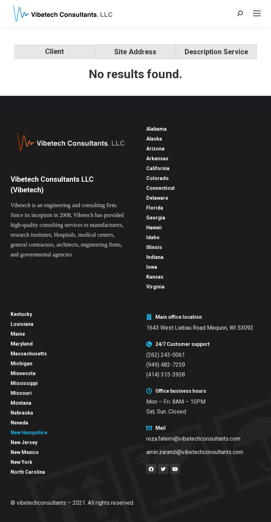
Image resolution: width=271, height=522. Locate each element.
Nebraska (22, 413)
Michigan (21, 363)
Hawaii (154, 227)
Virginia (155, 287)
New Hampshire (29, 432)
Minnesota (23, 373)
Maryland (22, 344)
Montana (21, 403)
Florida (154, 208)
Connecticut (160, 188)
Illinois (154, 247)
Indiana (155, 257)
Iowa (151, 267)
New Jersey (24, 442)
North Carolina (28, 472)
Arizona (155, 148)
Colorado (157, 178)
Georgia (155, 217)
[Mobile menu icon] (257, 13)
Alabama (156, 129)
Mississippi (24, 383)
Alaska (154, 139)
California (158, 168)
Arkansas (157, 158)
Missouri (21, 393)
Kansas (155, 277)
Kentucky (21, 314)
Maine (18, 334)
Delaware (157, 198)
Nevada (19, 422)
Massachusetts (29, 353)
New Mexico (25, 452)
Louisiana (22, 324)
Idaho (153, 237)
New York (21, 462)
